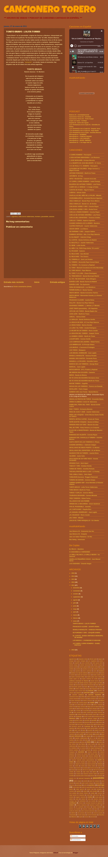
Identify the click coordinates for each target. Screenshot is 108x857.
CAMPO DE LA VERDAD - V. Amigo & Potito (83, 187)
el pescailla (86, 710)
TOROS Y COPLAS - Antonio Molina (81, 493)
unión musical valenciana (88, 810)
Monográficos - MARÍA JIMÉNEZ (80, 140)
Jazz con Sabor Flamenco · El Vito (80, 536)
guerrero (93, 722)
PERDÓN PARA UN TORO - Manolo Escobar (83, 424)
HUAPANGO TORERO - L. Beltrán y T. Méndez (84, 305)
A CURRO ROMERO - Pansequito (80, 155)
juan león (95, 736)
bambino (101, 670)
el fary (100, 708)
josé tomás (89, 734)
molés (76, 765)
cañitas (83, 696)
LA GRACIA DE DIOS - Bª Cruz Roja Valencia (84, 322)
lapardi (71, 742)
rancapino (99, 789)
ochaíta (78, 771)
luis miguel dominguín (94, 748)
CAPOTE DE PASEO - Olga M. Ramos (81, 190)
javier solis (78, 730)
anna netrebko (86, 663)
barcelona (78, 684)
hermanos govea (76, 726)
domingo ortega (83, 708)
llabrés (100, 742)
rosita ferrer (96, 795)
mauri (100, 761)
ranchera (71, 791)
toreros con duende (74, 809)
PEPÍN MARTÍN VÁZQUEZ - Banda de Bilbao (84, 422)
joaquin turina (98, 730)
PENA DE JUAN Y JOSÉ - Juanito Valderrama (84, 412)
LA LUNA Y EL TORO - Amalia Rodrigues (82, 328)
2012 (73, 582)
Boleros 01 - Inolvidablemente (79, 115)
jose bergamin (82, 732)
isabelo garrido (91, 728)
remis (85, 791)
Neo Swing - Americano (77, 539)
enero (75, 621)
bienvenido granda (76, 686)
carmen (101, 696)
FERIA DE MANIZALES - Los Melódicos (82, 287)
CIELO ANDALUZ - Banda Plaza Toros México (84, 201)
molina (83, 765)
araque (71, 670)
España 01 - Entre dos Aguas (79, 122)
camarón (78, 692)
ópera (94, 771)
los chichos (99, 746)
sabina (71, 799)
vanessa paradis (98, 812)
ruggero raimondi (80, 797)
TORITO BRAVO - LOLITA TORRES (84, 623)
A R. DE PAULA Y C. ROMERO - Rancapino (83, 166)
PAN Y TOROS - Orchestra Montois (80, 409)
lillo (95, 742)
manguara (72, 752)
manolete (81, 752)
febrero (75, 618)
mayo (75, 609)
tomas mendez (97, 807)
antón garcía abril (97, 663)
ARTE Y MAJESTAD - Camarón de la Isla (82, 178)
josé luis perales (92, 732)
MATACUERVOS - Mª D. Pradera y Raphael (83, 369)
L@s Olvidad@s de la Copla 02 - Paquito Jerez (84, 128)
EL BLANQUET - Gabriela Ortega (80, 237)
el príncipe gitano (96, 710)
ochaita (71, 771)
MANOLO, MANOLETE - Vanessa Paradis (83, 355)
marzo (75, 615)
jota (103, 734)
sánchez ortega (97, 799)
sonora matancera (82, 805)
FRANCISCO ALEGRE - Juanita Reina (81, 300)
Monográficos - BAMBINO (77, 134)
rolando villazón (83, 793)
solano (71, 805)
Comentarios (75, 839)
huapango (87, 726)
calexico (71, 692)
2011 (73, 585)
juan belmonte (76, 736)
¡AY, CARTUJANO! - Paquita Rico (80, 509)
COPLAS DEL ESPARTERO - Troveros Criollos (84, 217)
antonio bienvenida (85, 665)
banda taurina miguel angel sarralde (91, 682)
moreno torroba (94, 767)
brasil (100, 688)
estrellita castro (92, 714)
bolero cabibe (79, 688)
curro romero (87, 704)
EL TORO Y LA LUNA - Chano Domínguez (83, 273)
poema (98, 783)
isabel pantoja (80, 728)
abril (74, 612)
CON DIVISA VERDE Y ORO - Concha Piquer (84, 206)
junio (75, 606)
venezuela (72, 814)
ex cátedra (101, 714)
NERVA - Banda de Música (78, 375)
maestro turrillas (97, 750)
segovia (100, 801)
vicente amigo (81, 814)
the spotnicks (80, 807)
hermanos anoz (100, 724)
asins (95, 670)
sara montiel (91, 801)
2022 (73, 573)
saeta (77, 799)
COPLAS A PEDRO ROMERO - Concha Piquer (84, 212)
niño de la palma (97, 769)
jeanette (90, 730)
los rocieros (82, 748)
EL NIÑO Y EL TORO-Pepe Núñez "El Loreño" (84, 248)
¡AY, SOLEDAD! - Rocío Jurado (79, 515)
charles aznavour (87, 700)
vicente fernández (92, 814)
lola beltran (72, 744)
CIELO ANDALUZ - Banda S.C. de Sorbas (83, 204)
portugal (79, 785)
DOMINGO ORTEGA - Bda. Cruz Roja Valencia (84, 234)
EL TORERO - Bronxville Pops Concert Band (84, 262)
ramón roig (90, 789)
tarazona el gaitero (94, 805)
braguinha (94, 688)
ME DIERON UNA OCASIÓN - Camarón (82, 372)
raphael (78, 791)
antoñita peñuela (97, 669)
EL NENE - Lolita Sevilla (77, 245)
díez (76, 708)
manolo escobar (92, 752)
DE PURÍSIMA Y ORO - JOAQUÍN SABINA (86, 632)
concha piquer (83, 702)
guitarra (100, 722)
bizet (85, 686)
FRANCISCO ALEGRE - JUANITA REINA (86, 626)
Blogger (75, 852)
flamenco (72, 718)
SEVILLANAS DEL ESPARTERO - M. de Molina (84, 450)
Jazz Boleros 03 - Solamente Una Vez (81, 531)
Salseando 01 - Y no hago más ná (80, 142)
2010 (73, 650)
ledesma (77, 742)
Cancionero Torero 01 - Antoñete (80, 117)
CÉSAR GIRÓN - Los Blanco (78, 229)
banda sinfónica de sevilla (90, 678)
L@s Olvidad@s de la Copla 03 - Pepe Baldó (84, 130)
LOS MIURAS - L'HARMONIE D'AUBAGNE (86, 640)
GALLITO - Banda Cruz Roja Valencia (81, 303)
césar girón (101, 698)
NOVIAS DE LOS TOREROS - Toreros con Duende (85, 386)
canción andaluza (78, 694)
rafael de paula (86, 787)
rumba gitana (98, 797)
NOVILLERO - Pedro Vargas (78, 389)
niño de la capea (86, 769)
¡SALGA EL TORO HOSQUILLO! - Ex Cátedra (84, 520)
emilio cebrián (87, 712)
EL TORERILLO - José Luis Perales (81, 259)
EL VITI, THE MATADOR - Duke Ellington (82, 279)
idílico (95, 726)
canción (87, 692)
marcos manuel (93, 756)
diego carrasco (81, 706)
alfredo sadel (93, 659)
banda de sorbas (94, 672)
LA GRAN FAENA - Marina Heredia (80, 325)
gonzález (87, 720)
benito (102, 684)
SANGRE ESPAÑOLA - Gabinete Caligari (82, 445)
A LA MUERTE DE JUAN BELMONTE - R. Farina (85, 163)
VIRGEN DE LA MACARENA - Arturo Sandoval (84, 504)
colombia (73, 702)
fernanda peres (98, 716)
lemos (83, 742)
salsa (89, 799)
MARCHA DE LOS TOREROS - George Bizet (83, 364)
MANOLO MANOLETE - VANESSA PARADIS (87, 629)
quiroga (101, 785)
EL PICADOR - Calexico (77, 251)
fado (72, 716)
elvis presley (77, 712)
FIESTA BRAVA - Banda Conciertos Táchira (83, 293)
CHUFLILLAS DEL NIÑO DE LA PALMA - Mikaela (85, 195)
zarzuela (93, 816)
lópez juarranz (81, 746)
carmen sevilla (84, 698)
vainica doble (100, 810)
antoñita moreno (86, 669)
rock (100, 791)
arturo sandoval (87, 670)
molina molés (91, 765)
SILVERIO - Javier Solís (77, 456)
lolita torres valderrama (26, 216)
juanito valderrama (81, 738)
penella (85, 781)
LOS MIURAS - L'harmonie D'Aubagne (82, 347)
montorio (78, 767)
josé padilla (79, 734)
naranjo (73, 769)
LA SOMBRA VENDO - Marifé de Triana (82, 336)
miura (70, 765)
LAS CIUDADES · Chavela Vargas (80, 563)
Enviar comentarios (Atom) (23, 286)
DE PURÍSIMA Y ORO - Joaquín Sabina (82, 231)
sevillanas (72, 803)
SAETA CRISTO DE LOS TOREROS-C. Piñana (84, 442)
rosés (88, 795)
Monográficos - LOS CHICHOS (79, 138)
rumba (90, 797)
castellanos (93, 698)
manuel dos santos (82, 754)
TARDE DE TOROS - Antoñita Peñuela (81, 469)
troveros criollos (87, 809)
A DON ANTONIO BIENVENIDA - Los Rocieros (84, 157)
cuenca (100, 702)
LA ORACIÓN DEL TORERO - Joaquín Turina (84, 333)
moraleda (85, 767)
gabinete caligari (92, 718)
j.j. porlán (99, 728)
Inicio (36, 282)
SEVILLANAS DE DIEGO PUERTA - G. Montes (84, 447)
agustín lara (72, 659)
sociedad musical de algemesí (93, 803)
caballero (99, 690)
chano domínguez (76, 700)
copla (92, 702)
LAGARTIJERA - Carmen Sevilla (80, 339)
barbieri (71, 684)
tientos (88, 807)
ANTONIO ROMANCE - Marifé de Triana (82, 173)
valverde (89, 812)
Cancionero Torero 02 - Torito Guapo (81, 119)
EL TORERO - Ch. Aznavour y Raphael (82, 265)
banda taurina (94, 680)
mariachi (78, 758)
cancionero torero (74, 696)
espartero (72, 714)
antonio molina (94, 667)
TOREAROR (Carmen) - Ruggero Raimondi (83, 477)
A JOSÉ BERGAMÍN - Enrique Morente (82, 160)
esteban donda (82, 714)
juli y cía (92, 738)
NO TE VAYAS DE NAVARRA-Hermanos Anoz (84, 378)
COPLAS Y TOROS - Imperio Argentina (82, 220)
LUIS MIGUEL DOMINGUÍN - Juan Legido (82, 353)
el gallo (71, 710)
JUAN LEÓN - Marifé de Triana (79, 314)
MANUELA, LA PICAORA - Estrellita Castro (83, 361)
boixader (99, 686)
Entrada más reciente (14, 282)
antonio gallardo (83, 667)
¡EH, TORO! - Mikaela (76, 518)
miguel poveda (91, 763)
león (88, 742)
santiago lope (73, 801)
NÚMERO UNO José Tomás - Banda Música (83, 392)
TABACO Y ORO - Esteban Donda (80, 466)
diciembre (76, 588)
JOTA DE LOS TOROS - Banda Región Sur (83, 311)
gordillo (94, 720)
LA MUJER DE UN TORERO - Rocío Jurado (83, 330)
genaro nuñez (78, 720)
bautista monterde (88, 684)
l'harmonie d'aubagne (96, 740)
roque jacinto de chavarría (76, 795)
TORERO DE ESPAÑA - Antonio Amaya (82, 480)
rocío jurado (93, 791)
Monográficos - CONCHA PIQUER (80, 136)
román (92, 793)
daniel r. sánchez (97, 704)
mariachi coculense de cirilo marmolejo (93, 758)
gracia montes (78, 722)
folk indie (82, 718)
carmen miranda (73, 698)
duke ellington (93, 708)
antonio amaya (73, 665)
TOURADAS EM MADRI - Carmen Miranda (83, 495)
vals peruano (81, 812)
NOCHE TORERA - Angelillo (78, 383)
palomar (92, 775)
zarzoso (51, 216)
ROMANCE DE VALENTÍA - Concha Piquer (83, 435)
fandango (78, 716)
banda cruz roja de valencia (79, 672)
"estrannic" (28, 62)
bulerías (90, 690)
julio (74, 603)
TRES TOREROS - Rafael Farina (79, 498)
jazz (84, 730)
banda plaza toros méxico (94, 676)
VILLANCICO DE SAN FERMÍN (79, 501)
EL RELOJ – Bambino (76, 549)
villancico (74, 816)
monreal (100, 765)
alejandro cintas (83, 659)
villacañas (101, 814)
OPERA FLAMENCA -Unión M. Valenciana (83, 402)
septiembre (77, 597)
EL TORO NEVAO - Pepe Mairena (80, 270)
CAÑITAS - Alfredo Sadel (77, 192)
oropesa (78, 773)
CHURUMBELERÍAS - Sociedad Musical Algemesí (85, 198)
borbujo (87, 688)
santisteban (83, 801)
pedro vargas (77, 781)
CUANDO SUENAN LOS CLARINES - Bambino (84, 223)
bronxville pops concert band (77, 690)
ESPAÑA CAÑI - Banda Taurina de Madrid (83, 281)
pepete (77, 783)
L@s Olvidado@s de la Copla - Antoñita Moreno (85, 132)
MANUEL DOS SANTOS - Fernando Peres (83, 358)
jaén (70, 730)
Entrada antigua (57, 282)
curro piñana (77, 704)
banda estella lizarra (98, 674)
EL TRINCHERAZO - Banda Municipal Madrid (84, 276)
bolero (71, 688)
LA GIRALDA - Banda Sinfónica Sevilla (82, 319)
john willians (72, 732)
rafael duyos (95, 787)
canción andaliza (99, 692)
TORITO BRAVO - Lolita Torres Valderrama (83, 487)
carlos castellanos (91, 696)
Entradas (74, 836)
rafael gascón (80, 789)
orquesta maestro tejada (90, 773)
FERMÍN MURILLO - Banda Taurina (80, 290)
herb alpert (72, 724)
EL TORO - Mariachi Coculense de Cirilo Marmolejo (86, 268)
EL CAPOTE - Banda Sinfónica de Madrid (83, 240)
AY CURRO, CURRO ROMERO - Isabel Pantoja (84, 181)
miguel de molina (80, 763)
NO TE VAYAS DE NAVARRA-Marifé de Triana (84, 381)
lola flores (82, 744)
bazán (97, 684)
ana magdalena (92, 661)
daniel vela (72, 706)
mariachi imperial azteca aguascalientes (82, 760)
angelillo (77, 663)
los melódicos (73, 748)
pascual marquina (84, 778)
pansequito (99, 775)
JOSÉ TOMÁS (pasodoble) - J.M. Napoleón (83, 308)
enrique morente (97, 712)
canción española (94, 694)
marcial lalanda (81, 756)
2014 (73, 576)
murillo (102, 767)
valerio (73, 812)
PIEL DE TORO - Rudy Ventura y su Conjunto (84, 427)
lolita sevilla (91, 744)
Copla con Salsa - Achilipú (78, 121)
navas (78, 769)
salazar (83, 799)
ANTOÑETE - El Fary (76, 176)
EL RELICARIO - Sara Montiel (79, 254)
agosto (75, 600)
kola (86, 740)
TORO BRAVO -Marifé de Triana (79, 490)
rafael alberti (76, 787)
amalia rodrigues (81, 661)
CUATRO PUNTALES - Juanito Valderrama (83, 226)
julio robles (79, 740)
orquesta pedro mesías (82, 775)
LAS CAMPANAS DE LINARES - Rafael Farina (84, 342)
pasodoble (44, 216)
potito (85, 785)
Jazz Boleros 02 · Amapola (78, 534)
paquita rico (72, 778)
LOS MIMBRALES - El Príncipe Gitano (81, 344)
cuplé (70, 704)
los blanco (91, 746)
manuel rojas (94, 754)
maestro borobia (85, 750)
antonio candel (73, 667)
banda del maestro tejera (84, 674)
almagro (71, 661)
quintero (92, 785)
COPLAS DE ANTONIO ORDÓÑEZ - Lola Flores (84, 215)
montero (37, 216)
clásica (102, 700)
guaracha (86, 722)
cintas (96, 700)
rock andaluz (72, 793)
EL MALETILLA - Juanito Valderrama (81, 242)
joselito (97, 734)
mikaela (100, 763)
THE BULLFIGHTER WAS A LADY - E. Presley (84, 471)
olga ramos (86, 771)
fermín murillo (88, 716)
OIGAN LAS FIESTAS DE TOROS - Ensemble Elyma (86, 399)
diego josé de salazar (93, 706)
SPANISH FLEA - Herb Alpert (78, 463)
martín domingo (91, 761)
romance (100, 793)
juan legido (87, 736)
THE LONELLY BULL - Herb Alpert (80, 474)
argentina (14, 216)
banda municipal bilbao (78, 676)
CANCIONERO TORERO (50, 11)
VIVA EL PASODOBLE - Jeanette (80, 506)
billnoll (55, 852)
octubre (76, 594)
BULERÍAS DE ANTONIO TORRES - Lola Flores (85, 184)
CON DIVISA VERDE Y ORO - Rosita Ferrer (83, 209)
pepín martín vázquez (87, 783)
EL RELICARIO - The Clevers (78, 256)
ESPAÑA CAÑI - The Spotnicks (79, 284)
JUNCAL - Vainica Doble (77, 317)
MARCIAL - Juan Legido (77, 367)
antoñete (78, 669)
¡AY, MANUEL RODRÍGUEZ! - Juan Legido (83, 512)
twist (95, 809)
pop (103, 783)
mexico (71, 763)
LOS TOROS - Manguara (77, 350)
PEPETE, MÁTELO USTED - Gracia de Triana (84, 419)
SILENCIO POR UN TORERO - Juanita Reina (84, 453)
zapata (80, 816)
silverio (81, 803)
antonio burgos (98, 665)
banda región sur (74, 678)
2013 (73, 579)
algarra (100, 659)
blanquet (92, 686)
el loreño (78, 710)
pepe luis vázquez (94, 781)
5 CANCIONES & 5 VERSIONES (79, 552)
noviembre (77, 591)
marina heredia (80, 761)
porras (73, 785)
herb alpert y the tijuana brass (85, 724)
